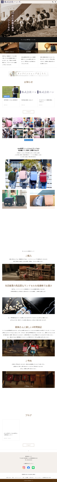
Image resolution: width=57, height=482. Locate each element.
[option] (28, 20)
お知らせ (9, 438)
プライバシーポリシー (38, 477)
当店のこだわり (8, 477)
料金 (13, 477)
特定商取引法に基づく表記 (47, 477)
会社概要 (26, 477)
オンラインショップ (18, 477)
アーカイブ (28, 111)
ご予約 (23, 477)
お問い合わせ (31, 477)
